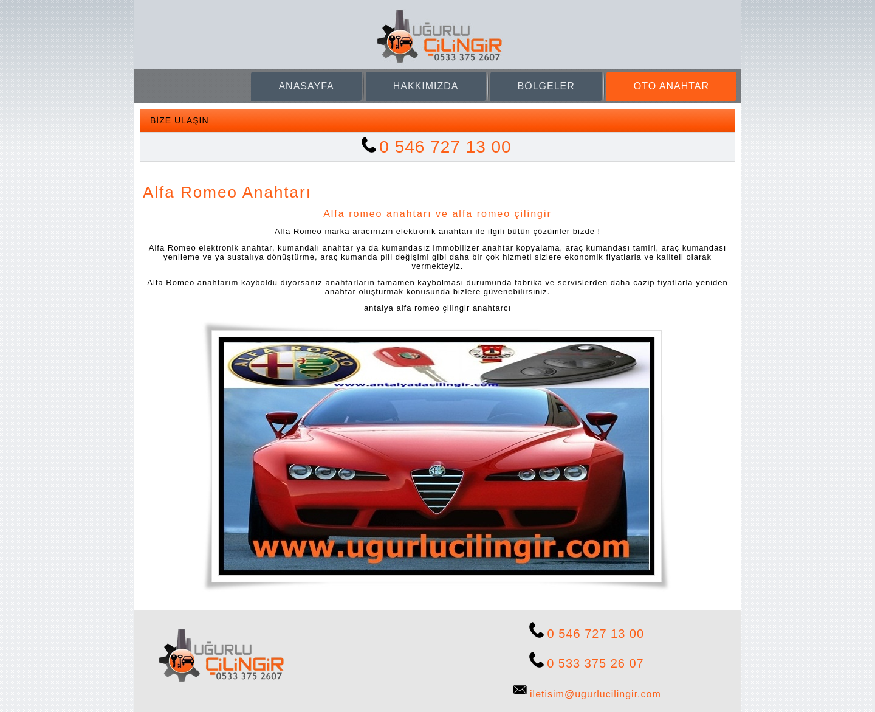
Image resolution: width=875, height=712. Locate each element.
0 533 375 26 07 (595, 663)
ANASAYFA (306, 86)
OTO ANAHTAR (671, 86)
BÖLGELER (546, 86)
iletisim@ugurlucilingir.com (595, 694)
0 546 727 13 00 (445, 146)
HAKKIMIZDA (426, 86)
